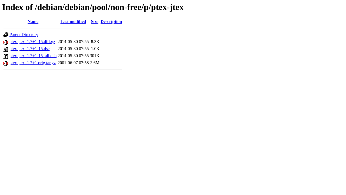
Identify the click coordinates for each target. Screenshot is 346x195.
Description (111, 21)
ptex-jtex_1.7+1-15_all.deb (32, 55)
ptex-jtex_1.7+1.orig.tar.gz (32, 62)
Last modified (73, 21)
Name (33, 21)
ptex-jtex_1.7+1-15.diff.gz (32, 41)
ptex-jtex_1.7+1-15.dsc (29, 48)
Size (94, 21)
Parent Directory (23, 34)
